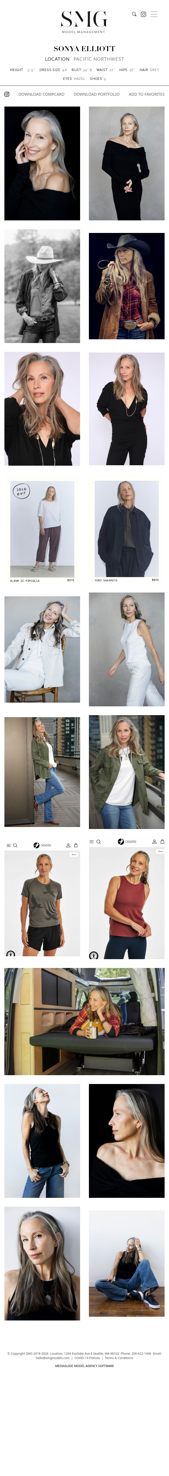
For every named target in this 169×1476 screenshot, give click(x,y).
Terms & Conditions (119, 1358)
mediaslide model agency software (84, 1366)
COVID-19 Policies (87, 1358)
